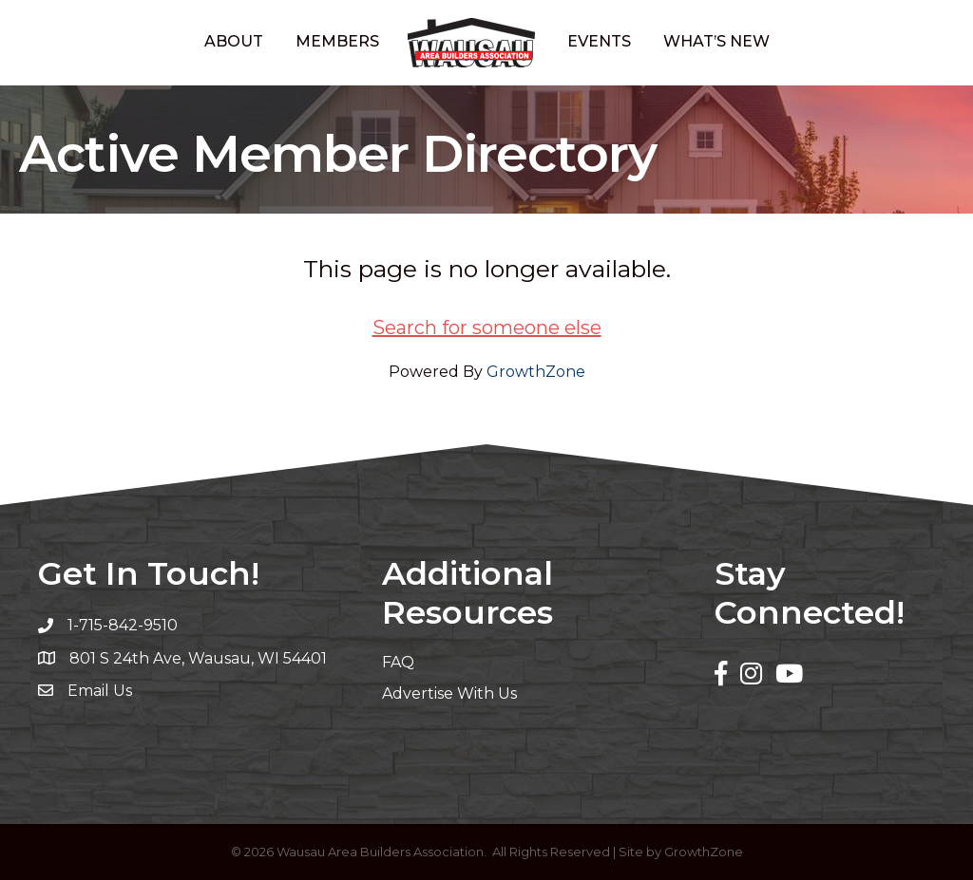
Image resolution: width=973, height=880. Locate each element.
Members (337, 41)
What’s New (716, 41)
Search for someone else (486, 327)
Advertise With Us (449, 693)
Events (599, 41)
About (233, 41)
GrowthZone (535, 372)
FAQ (398, 662)
